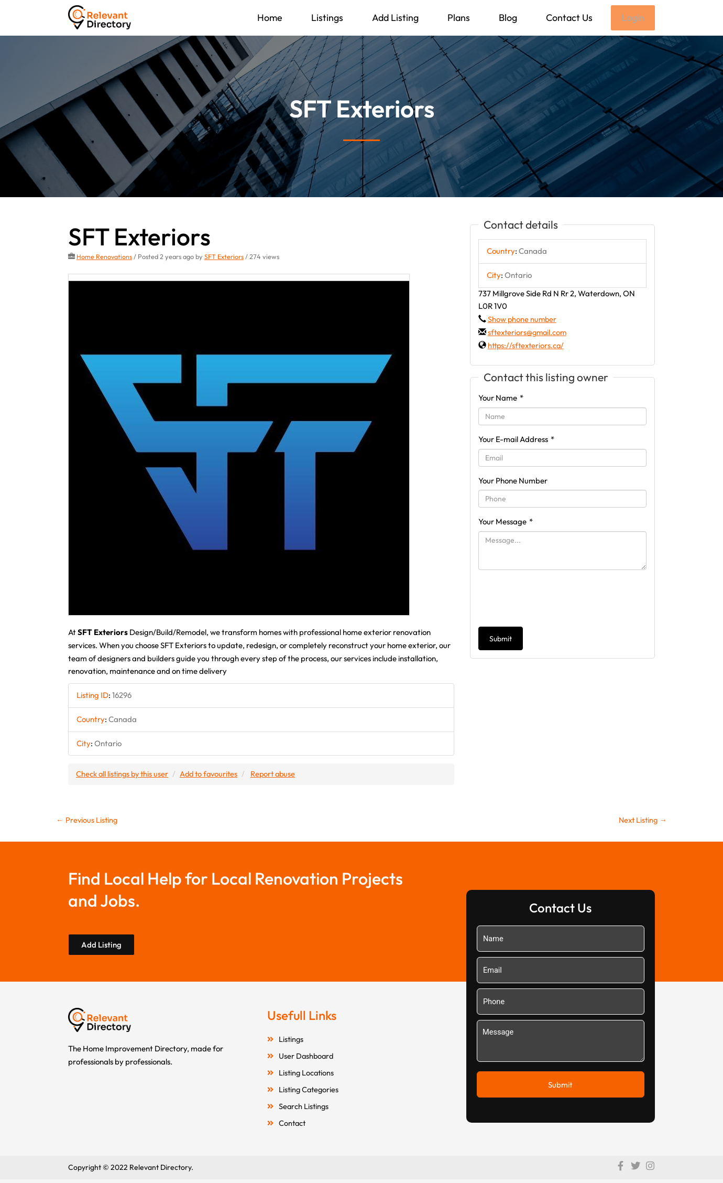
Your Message (505, 523)
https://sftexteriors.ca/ (527, 346)
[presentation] (558, 599)
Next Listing (641, 821)
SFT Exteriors (225, 257)
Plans (457, 18)
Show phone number (523, 320)
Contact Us (568, 18)
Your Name (500, 399)
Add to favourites (213, 775)
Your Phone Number (512, 482)
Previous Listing (87, 821)
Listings (326, 18)
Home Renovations (104, 257)
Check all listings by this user (123, 775)
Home (268, 18)
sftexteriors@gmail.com (529, 333)
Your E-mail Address (516, 440)
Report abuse (280, 775)
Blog (507, 18)
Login (632, 18)
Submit (500, 639)
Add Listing (394, 18)
